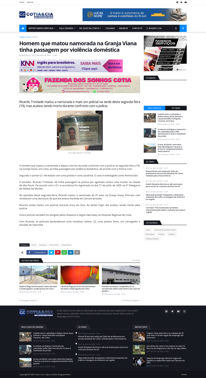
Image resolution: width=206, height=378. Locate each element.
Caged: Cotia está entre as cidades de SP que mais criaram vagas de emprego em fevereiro (165, 335)
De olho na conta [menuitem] (89, 28)
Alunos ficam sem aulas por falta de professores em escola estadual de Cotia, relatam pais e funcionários (164, 173)
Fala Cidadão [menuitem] (66, 28)
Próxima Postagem (130, 300)
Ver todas (136, 260)
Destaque (42, 245)
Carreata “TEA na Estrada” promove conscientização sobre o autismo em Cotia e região (165, 210)
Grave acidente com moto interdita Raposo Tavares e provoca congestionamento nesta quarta (170, 147)
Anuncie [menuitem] (123, 28)
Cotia (148, 230)
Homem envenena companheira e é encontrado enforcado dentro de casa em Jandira (121, 288)
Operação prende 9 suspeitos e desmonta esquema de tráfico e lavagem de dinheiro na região (165, 197)
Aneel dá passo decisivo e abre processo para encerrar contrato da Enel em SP (164, 185)
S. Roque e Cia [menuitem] (154, 28)
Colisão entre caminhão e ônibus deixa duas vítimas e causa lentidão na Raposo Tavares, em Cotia (170, 117)
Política (172, 234)
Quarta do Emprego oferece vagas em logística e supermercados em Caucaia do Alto (166, 360)
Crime (34, 37)
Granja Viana (66, 245)
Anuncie (30, 2)
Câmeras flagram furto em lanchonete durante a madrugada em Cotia (78, 287)
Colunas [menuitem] (110, 28)
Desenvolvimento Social (164, 230)
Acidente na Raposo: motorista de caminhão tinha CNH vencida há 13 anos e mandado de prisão (172, 132)
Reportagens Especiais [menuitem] (41, 28)
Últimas (176, 108)
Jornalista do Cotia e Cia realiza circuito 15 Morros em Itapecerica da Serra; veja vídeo (166, 347)
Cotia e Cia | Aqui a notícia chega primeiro (53, 374)
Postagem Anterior (29, 300)
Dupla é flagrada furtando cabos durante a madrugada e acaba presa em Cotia (38, 287)
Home (21, 2)
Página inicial (25, 37)
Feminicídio (54, 245)
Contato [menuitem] (137, 28)
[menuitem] (22, 28)
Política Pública (152, 238)
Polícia (161, 234)
